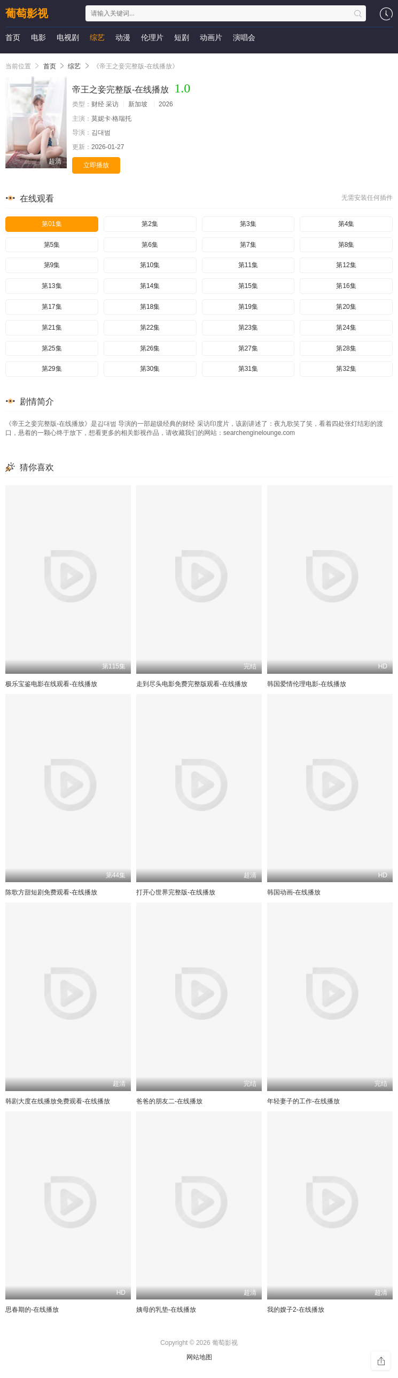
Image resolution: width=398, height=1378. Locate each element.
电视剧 (68, 37)
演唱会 (244, 37)
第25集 (51, 348)
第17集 (51, 306)
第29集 (51, 368)
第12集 (346, 265)
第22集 (150, 327)
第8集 (346, 244)
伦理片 (152, 37)
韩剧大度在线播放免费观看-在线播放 (57, 1101)
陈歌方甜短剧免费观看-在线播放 (51, 892)
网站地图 (199, 1357)
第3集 (248, 224)
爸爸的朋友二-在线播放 (169, 1101)
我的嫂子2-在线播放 (295, 1309)
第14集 (150, 286)
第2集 (150, 224)
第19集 (248, 306)
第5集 (52, 244)
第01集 (51, 224)
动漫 (122, 37)
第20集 (346, 306)
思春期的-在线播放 (32, 1309)
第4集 (346, 224)
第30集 (150, 368)
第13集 (51, 286)
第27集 (248, 348)
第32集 (346, 368)
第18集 (150, 306)
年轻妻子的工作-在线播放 (303, 1101)
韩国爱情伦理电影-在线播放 (306, 684)
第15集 (248, 286)
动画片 (211, 37)
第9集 (52, 265)
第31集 (248, 368)
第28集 (346, 348)
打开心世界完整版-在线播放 (175, 892)
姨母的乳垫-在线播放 (166, 1309)
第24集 (346, 327)
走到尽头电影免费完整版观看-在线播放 (191, 684)
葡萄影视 (26, 13)
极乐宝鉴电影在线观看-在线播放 (51, 684)
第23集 (248, 327)
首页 (12, 37)
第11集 (248, 265)
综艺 (97, 37)
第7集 (248, 244)
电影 (38, 37)
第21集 (51, 327)
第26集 (150, 348)
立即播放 (96, 165)
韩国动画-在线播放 (294, 892)
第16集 (346, 286)
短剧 (181, 37)
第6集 (150, 244)
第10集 (150, 265)
